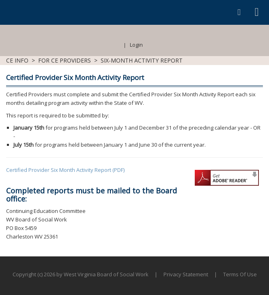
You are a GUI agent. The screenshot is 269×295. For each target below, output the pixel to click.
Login (136, 44)
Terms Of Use (240, 274)
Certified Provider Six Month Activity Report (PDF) (65, 170)
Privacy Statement (186, 274)
